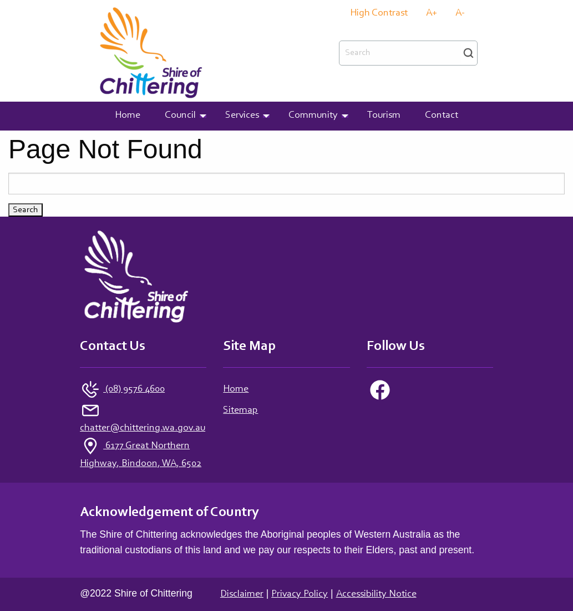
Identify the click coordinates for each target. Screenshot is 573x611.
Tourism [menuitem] (383, 116)
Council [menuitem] (180, 116)
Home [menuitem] (127, 116)
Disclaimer (241, 594)
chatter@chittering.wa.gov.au (142, 428)
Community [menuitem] (313, 116)
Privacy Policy (299, 594)
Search (468, 53)
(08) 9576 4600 (134, 389)
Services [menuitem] (242, 116)
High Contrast (379, 13)
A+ (431, 13)
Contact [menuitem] (441, 116)
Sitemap (240, 410)
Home (236, 389)
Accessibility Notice (376, 594)
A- (460, 13)
